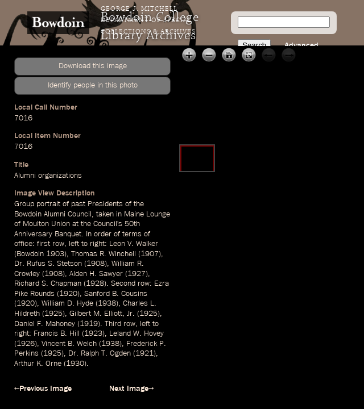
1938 (107, 303)
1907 (149, 254)
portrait (48, 204)
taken (105, 214)
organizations (60, 176)
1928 (95, 283)
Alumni (25, 176)
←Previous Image (43, 389)
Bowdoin (30, 254)
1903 (55, 254)
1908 (95, 264)
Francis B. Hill (57, 333)
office (23, 244)
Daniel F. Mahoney (44, 324)
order (102, 234)
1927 (136, 274)
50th (132, 224)
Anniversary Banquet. (49, 234)
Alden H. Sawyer (96, 274)
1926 (25, 344)
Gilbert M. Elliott (95, 314)
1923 (93, 333)
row (58, 244)
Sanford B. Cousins (115, 294)
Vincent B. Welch (69, 344)
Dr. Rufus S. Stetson (48, 264)
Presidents (105, 204)
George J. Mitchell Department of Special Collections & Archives (148, 20)
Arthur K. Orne (37, 364)
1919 (89, 324)
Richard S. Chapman (47, 283)
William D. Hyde (67, 303)
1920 (68, 294)
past (78, 204)
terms (132, 234)
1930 (75, 364)
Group (24, 204)
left (74, 244)
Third (113, 324)
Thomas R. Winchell (103, 254)
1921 (144, 353)
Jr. (131, 314)
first (43, 244)
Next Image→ (131, 389)
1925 (53, 314)
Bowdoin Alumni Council (53, 214)
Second (123, 283)
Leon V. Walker (133, 244)
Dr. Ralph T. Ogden (99, 353)
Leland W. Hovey (136, 333)
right (97, 244)
